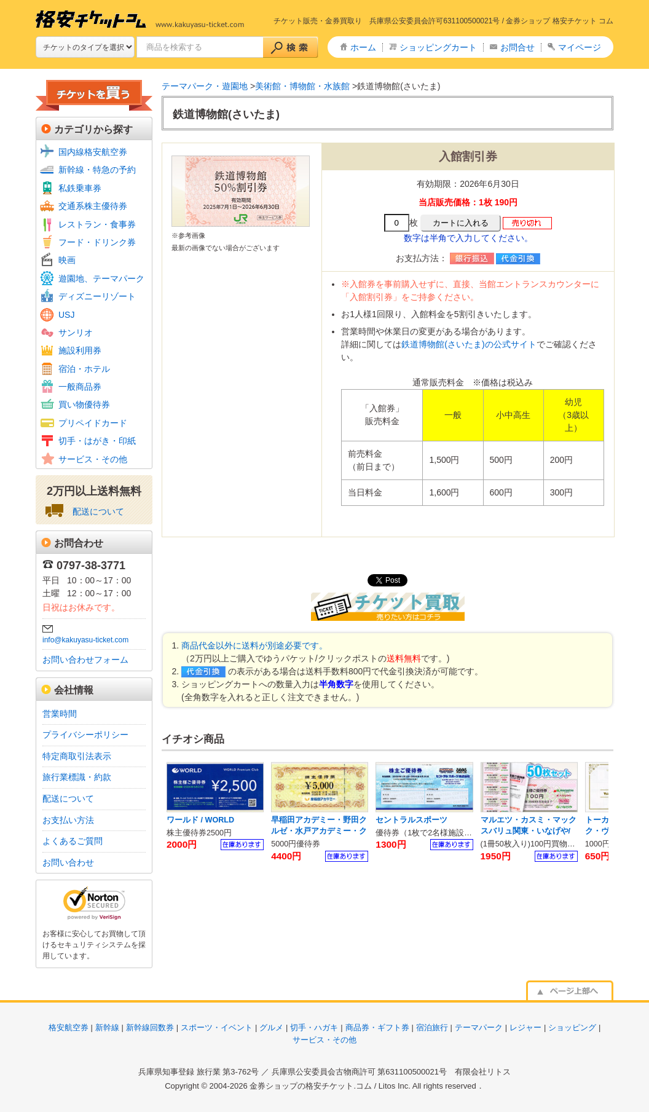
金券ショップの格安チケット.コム (311, 1085)
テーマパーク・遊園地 (205, 86)
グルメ (271, 1027)
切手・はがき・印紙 (97, 441)
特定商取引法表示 (76, 756)
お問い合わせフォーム (85, 659)
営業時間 (59, 714)
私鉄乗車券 (79, 188)
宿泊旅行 (432, 1027)
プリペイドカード (92, 423)
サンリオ (75, 332)
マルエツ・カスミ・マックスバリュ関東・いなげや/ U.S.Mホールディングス (528, 831)
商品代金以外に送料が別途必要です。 (254, 645)
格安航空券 (68, 1027)
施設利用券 (79, 350)
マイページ (579, 47)
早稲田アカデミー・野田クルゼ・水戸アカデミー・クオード (319, 831)
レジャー (525, 1027)
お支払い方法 (68, 820)
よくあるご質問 (72, 841)
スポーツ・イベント (217, 1027)
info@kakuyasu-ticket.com (85, 640)
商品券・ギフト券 (377, 1027)
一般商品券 (79, 387)
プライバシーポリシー (85, 734)
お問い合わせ (68, 862)
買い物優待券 (84, 404)
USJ (66, 315)
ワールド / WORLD (200, 820)
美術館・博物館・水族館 (302, 86)
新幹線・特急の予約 (97, 170)
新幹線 (107, 1027)
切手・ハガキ (314, 1027)
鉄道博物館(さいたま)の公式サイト (468, 344)
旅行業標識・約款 (76, 777)
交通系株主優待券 (92, 206)
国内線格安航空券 (92, 152)
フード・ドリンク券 (97, 242)
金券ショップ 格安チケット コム (559, 21)
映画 (67, 260)
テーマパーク (479, 1027)
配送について (98, 511)
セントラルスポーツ (411, 820)
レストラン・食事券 (97, 224)
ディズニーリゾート (97, 296)
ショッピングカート (438, 47)
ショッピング (572, 1027)
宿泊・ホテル (84, 369)
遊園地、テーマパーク (101, 278)
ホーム (363, 47)
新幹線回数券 (150, 1027)
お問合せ (517, 47)
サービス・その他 (92, 459)
